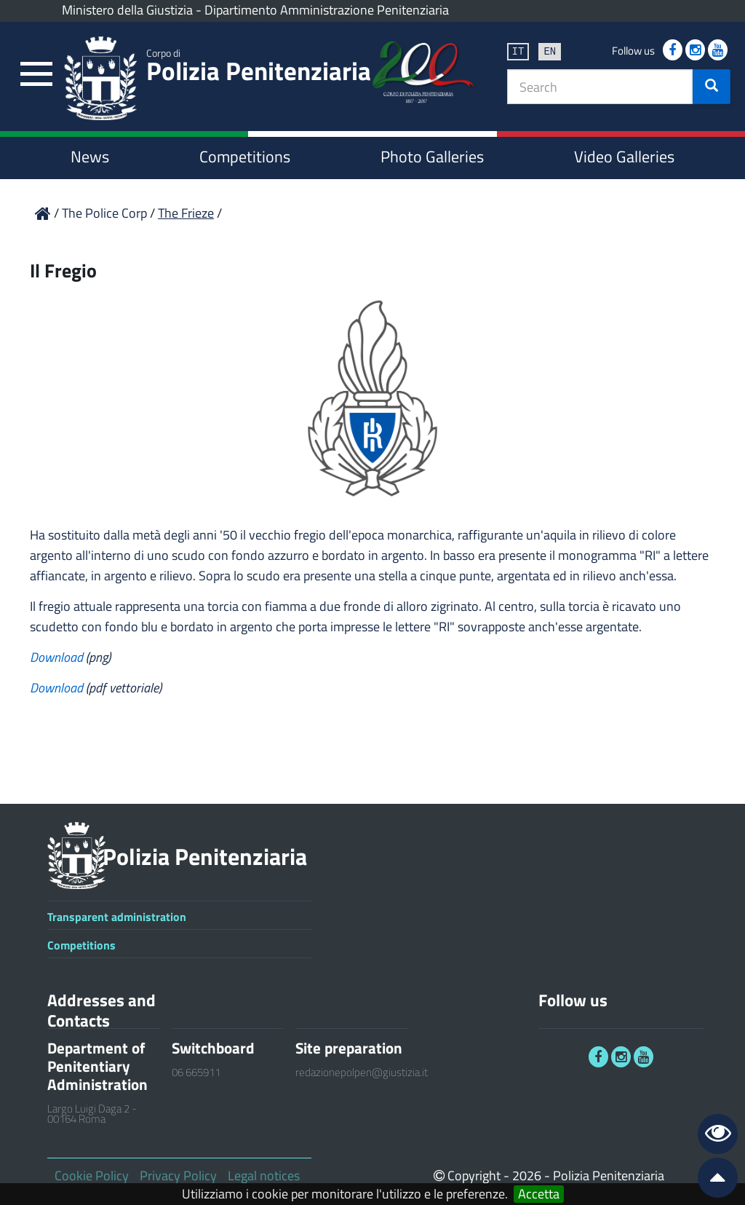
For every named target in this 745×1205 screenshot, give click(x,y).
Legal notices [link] (264, 1175)
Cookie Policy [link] (92, 1175)
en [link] (549, 51)
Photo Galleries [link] (432, 156)
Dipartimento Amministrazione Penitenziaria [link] (326, 10)
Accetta (538, 1194)
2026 (526, 1175)
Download (58, 657)
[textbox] (600, 86)
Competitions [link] (244, 156)
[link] (36, 74)
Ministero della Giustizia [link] (127, 10)
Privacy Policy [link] (178, 1175)
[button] (711, 86)
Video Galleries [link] (624, 156)
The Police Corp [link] (106, 213)
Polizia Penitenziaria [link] (259, 67)
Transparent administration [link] (116, 916)
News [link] (90, 156)
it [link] (518, 51)
